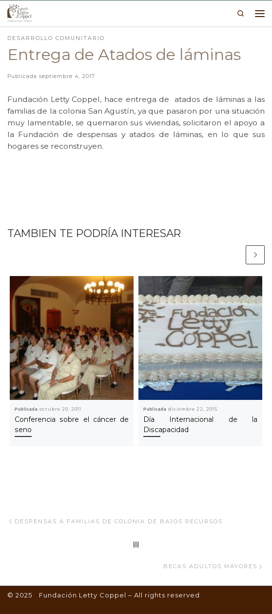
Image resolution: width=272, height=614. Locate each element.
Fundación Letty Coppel (82, 595)
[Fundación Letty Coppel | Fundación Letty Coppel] (19, 12)
